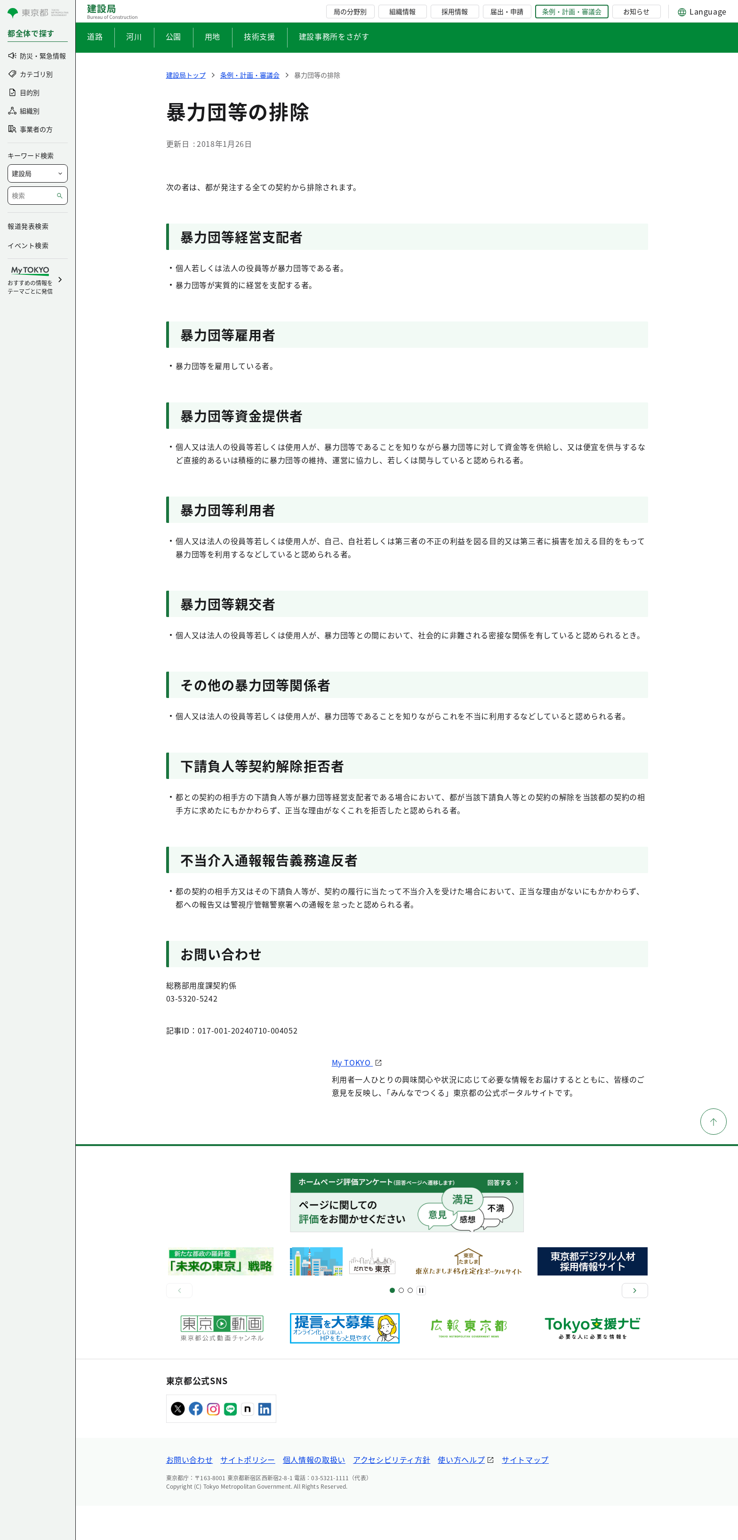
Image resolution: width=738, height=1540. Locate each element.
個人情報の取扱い (314, 1494)
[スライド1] (392, 1324)
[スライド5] (401, 1324)
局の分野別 (350, 11)
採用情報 (454, 11)
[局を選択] (38, 173)
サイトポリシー (247, 1494)
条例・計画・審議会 (572, 11)
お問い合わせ (189, 1494)
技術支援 (259, 36)
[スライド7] (410, 1324)
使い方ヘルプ (461, 1494)
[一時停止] (421, 1324)
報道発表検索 (28, 226)
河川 (134, 36)
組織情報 (402, 11)
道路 (95, 36)
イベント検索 (28, 245)
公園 (173, 36)
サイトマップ (525, 1494)
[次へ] (635, 1324)
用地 (212, 36)
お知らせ (636, 11)
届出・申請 (506, 11)
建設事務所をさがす (334, 36)
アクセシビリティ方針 (391, 1494)
